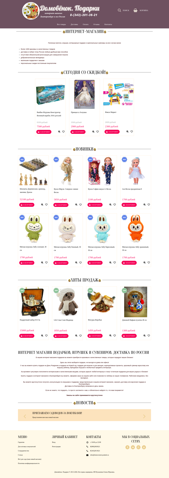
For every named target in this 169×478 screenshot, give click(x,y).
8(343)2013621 (95, 451)
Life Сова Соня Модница (63, 320)
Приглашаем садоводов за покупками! (57, 413)
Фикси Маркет (110, 112)
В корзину (43, 132)
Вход (53, 442)
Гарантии (21, 442)
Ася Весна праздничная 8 (132, 189)
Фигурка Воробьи (95, 320)
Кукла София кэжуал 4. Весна (99, 189)
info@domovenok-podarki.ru (99, 455)
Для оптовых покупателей (27, 446)
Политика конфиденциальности (28, 463)
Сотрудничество (23, 451)
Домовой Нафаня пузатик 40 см (134, 320)
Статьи (20, 455)
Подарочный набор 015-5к (30, 320)
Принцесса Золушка (79, 112)
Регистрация (56, 446)
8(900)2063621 (95, 446)
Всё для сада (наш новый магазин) (29, 459)
